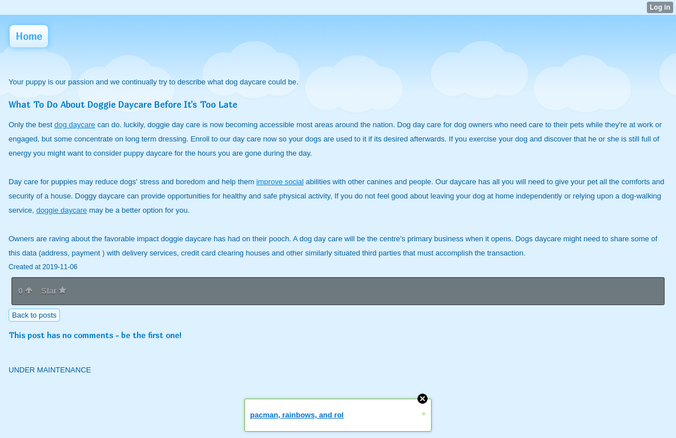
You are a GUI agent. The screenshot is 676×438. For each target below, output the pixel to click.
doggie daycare (61, 210)
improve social (280, 181)
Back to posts (34, 315)
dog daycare (74, 124)
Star (53, 290)
